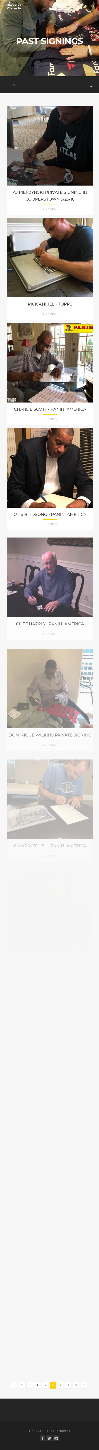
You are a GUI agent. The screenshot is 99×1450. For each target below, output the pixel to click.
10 (83, 1385)
